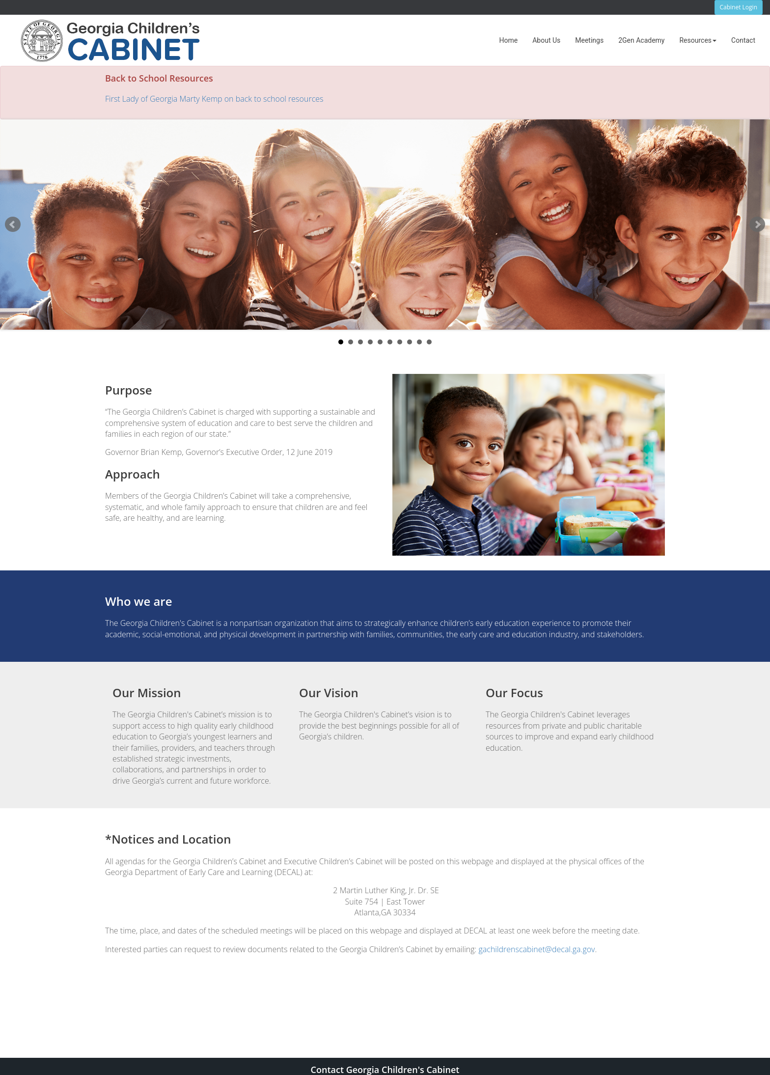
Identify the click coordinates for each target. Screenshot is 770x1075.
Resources (697, 40)
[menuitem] (508, 40)
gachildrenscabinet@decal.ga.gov (536, 949)
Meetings (589, 40)
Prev (13, 224)
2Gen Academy (641, 40)
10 (429, 341)
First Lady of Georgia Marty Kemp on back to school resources (214, 98)
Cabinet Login (738, 7)
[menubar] (627, 40)
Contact (743, 40)
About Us (546, 40)
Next (757, 224)
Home (508, 40)
